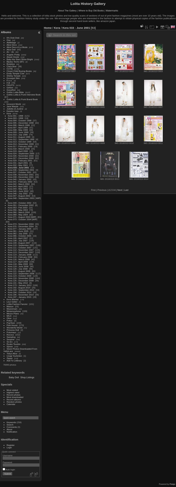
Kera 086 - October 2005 (20, 236)
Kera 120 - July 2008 (18, 269)
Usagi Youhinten (14, 356)
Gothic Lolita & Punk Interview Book (24, 94)
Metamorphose (14, 311)
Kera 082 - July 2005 (18, 233)
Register (11, 445)
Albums (6, 32)
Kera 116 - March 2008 (19, 259)
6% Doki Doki (13, 38)
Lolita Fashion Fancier (17, 304)
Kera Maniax (13, 299)
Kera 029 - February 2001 (20, 160)
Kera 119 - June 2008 (18, 266)
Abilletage (11, 42)
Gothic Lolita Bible (15, 92)
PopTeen (11, 323)
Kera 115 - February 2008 (20, 257)
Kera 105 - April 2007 (18, 238)
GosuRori (11, 90)
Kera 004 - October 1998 (20, 120)
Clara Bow (11, 66)
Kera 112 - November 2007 (21, 250)
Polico (10, 320)
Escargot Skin (13, 78)
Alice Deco (12, 45)
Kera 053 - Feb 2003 (18, 207)
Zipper (10, 358)
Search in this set (64, 35)
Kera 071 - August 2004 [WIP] (22, 217)
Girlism (10, 87)
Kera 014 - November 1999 (21, 144)
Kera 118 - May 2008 (18, 264)
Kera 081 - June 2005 (18, 231)
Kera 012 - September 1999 (21, 139)
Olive (9, 318)
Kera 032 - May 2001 (18, 165)
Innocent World (14, 104)
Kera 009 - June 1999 (18, 132)
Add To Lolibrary (14, 360)
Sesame (11, 339)
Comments (12, 427)
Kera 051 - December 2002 (21, 205)
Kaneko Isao (12, 111)
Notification (12, 432)
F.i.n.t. (9, 80)
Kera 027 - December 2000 (21, 158)
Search (10, 424)
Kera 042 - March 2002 (19, 184)
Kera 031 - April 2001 (18, 163)
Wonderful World (14, 327)
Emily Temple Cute (15, 73)
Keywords (11, 422)
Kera (9, 113)
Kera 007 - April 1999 (18, 127)
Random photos (14, 402)
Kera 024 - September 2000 (21, 153)
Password (7, 462)
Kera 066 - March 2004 (19, 212)
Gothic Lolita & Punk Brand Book (22, 99)
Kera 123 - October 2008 (20, 276)
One (9, 40)
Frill (8, 83)
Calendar (11, 404)
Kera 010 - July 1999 (18, 134)
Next (119, 190)
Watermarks (112, 10)
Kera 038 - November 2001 (21, 174)
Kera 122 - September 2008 (21, 273)
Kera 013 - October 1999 (20, 141)
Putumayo (11, 332)
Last (126, 190)
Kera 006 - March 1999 (19, 125)
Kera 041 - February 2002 (20, 181)
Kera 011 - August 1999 (19, 137)
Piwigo (172, 484)
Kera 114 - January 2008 (20, 254)
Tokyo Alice (12, 353)
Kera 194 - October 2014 (20, 292)
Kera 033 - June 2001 (18, 167)
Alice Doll (11, 49)
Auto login (9, 469)
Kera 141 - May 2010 (18, 283)
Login (9, 447)
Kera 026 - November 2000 (21, 156)
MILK (9, 316)
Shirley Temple (14, 76)
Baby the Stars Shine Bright (20, 59)
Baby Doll (14, 377)
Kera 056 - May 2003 (18, 210)
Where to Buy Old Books (91, 10)
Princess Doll (13, 330)
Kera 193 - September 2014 (21, 290)
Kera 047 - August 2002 (19, 196)
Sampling (11, 337)
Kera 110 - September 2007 (21, 245)
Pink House (12, 325)
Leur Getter (12, 302)
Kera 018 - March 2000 (19, 149)
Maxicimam (12, 309)
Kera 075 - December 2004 (21, 226)
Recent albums (14, 399)
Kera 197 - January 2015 (20, 297)
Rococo (10, 334)
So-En (10, 342)
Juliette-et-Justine (15, 109)
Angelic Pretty (13, 54)
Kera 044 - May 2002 (18, 189)
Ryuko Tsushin (13, 344)
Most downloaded (15, 397)
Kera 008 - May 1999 (18, 130)
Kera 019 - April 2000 (18, 151)
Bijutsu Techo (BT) (15, 61)
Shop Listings (27, 377)
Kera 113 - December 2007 (21, 252)
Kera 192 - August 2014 (19, 287)
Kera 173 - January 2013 (20, 285)
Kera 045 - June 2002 (18, 191)
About (9, 429)
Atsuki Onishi (13, 57)
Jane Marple (12, 106)
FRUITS (10, 85)
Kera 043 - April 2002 (18, 186)
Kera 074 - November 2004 (21, 224)
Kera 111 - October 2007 (20, 247)
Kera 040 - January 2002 (20, 179)
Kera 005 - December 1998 (21, 123)
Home (48, 27)
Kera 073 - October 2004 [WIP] (22, 219)
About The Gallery (67, 10)
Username (8, 455)
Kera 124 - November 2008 (21, 278)
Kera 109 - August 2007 (19, 243)
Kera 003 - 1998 (15, 118)
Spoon (10, 346)
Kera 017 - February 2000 (20, 146)
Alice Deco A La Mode (17, 47)
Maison (10, 306)
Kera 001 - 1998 (15, 116)
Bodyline (11, 64)
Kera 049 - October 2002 (20, 203)
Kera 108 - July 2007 (18, 240)
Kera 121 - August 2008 (19, 271)
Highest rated (13, 392)
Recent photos (13, 395)
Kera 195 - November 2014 (21, 294)
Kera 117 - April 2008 (18, 262)
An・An (10, 52)
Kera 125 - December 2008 (21, 280)
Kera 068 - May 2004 (18, 214)
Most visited (12, 390)
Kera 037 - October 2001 (20, 172)
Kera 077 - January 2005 (20, 229)
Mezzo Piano (13, 313)
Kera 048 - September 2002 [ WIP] (24, 198)
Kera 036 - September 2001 (21, 170)
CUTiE (10, 69)
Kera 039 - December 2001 (21, 177)
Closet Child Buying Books (19, 71)
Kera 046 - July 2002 (18, 193)
